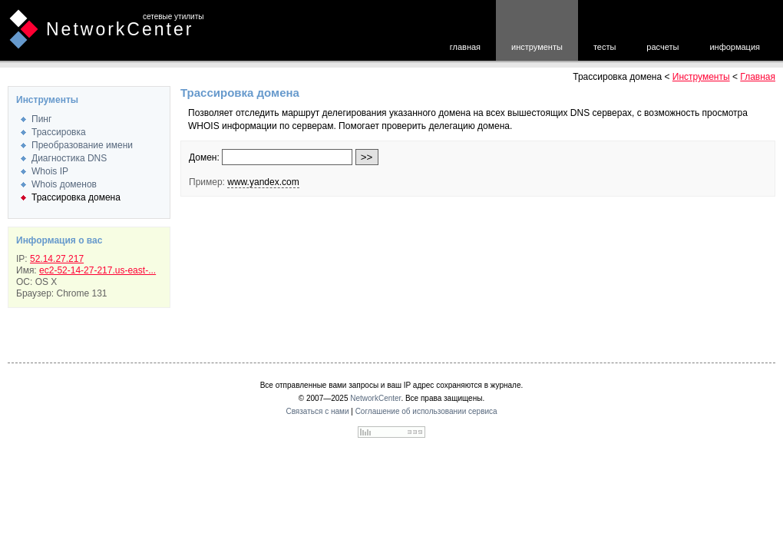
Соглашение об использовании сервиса (426, 411)
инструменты (537, 46)
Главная (757, 76)
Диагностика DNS (69, 158)
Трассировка (58, 132)
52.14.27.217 (57, 258)
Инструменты (701, 76)
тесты (604, 46)
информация (734, 46)
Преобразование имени (82, 145)
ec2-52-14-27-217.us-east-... (97, 270)
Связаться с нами (317, 411)
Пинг (41, 119)
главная (465, 46)
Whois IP (49, 171)
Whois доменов (64, 184)
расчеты (662, 46)
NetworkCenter (119, 29)
